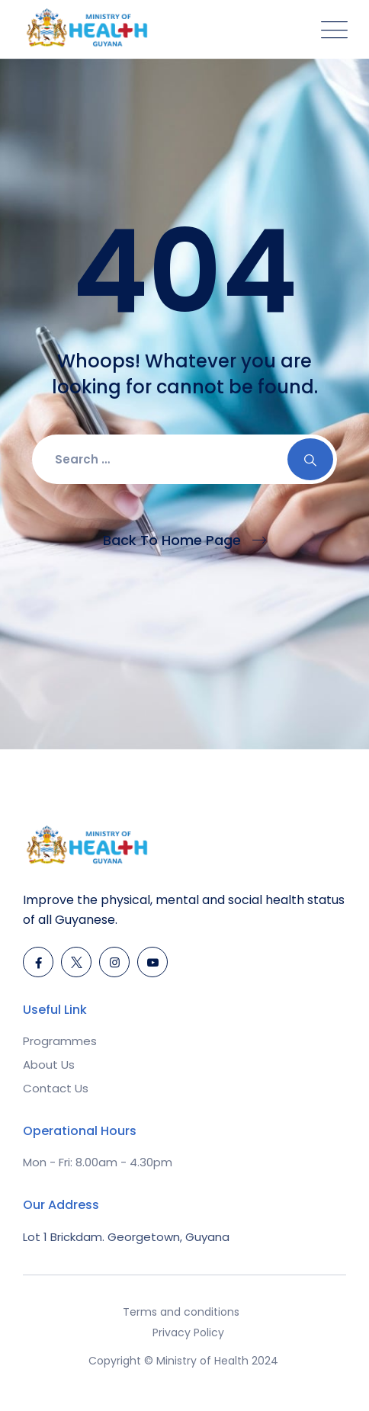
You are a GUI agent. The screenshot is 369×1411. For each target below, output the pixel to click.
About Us (49, 1065)
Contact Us (55, 1088)
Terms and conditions (181, 1312)
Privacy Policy (188, 1332)
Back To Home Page (172, 540)
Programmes (60, 1041)
